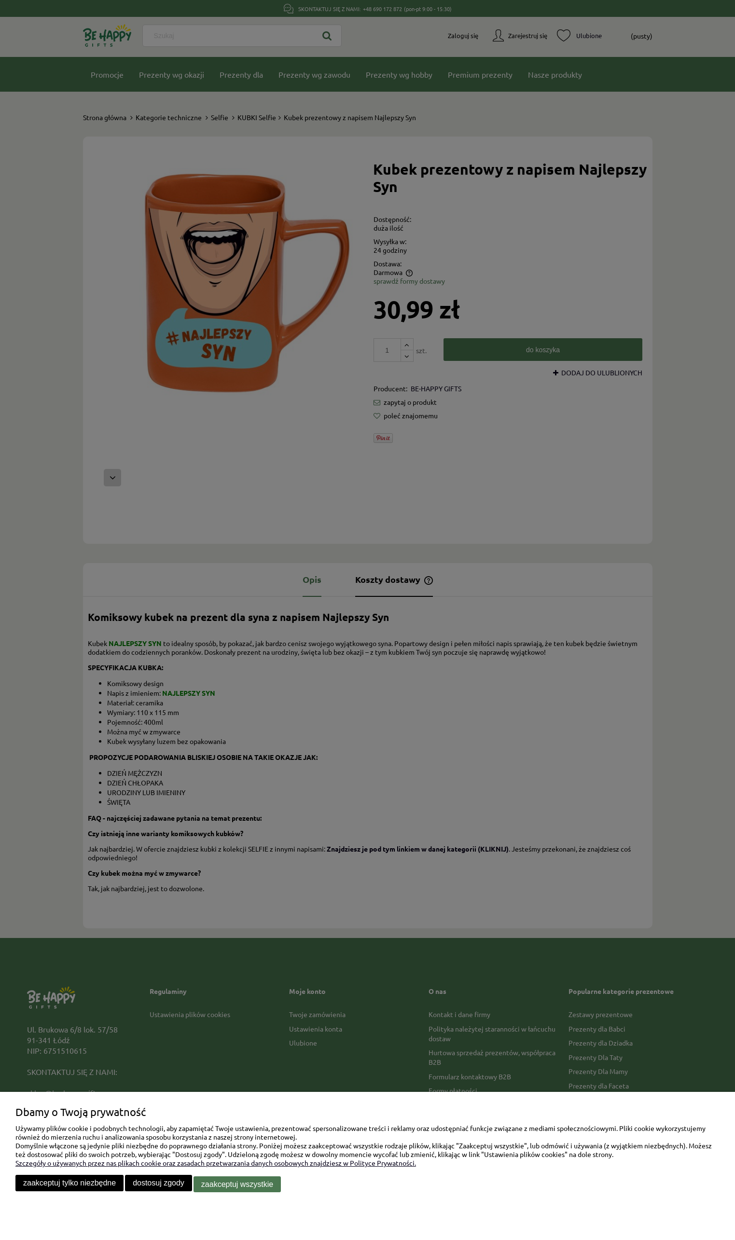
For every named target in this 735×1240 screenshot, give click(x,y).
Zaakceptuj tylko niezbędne (69, 1185)
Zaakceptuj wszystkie (237, 1185)
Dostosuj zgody (158, 1185)
